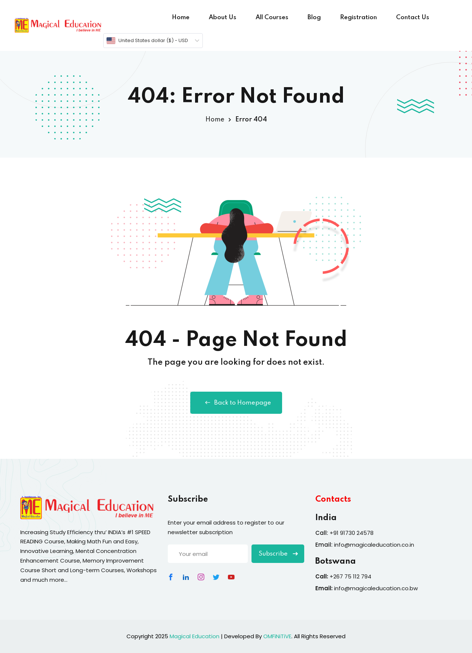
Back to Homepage (236, 402)
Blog (314, 17)
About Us (222, 17)
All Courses (272, 17)
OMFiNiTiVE (277, 636)
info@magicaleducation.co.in (374, 545)
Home (181, 17)
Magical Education (194, 636)
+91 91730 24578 (352, 533)
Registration (358, 17)
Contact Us (412, 17)
